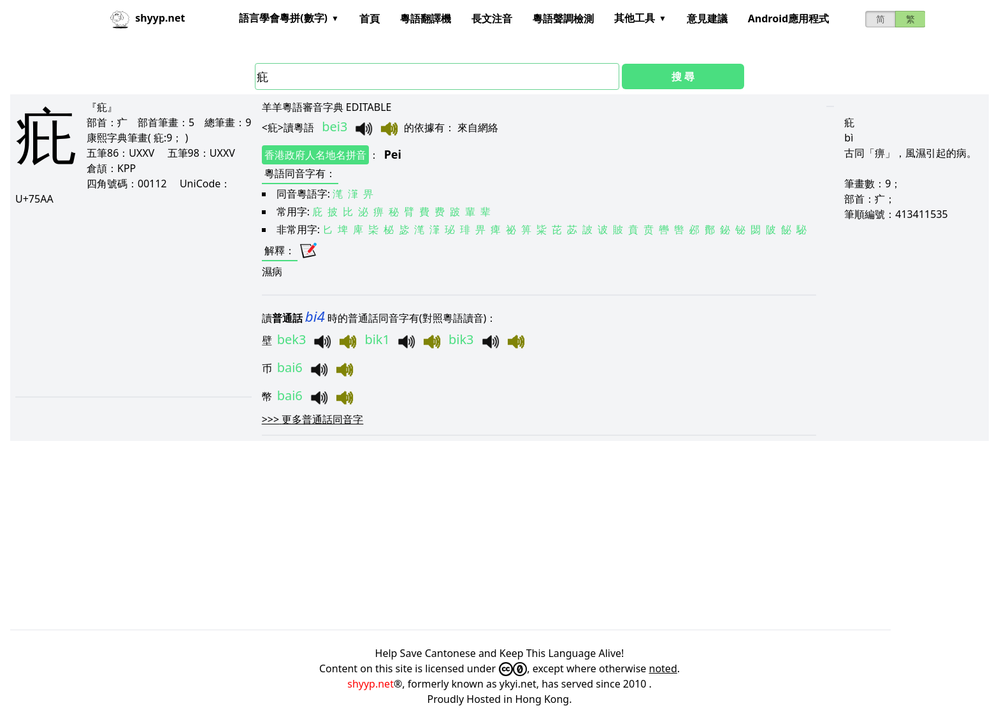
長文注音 (491, 18)
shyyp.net (370, 684)
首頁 (369, 18)
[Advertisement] (130, 301)
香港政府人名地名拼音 (315, 155)
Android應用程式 (788, 18)
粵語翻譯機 (425, 18)
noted (663, 668)
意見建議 (707, 18)
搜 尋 (683, 76)
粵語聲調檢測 (563, 18)
